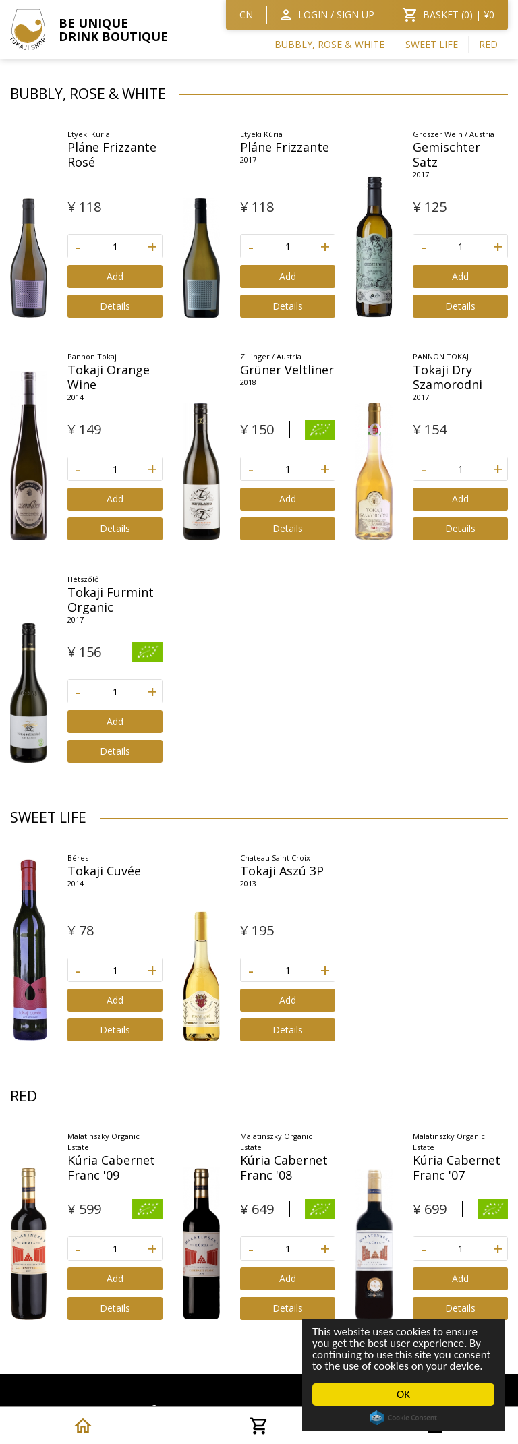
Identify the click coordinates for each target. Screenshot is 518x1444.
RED (488, 44)
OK (403, 1394)
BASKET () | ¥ (458, 14)
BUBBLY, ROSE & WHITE (329, 44)
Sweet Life (431, 44)
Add (115, 276)
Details (115, 305)
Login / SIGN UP (336, 14)
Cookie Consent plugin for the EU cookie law (403, 1417)
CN (246, 14)
